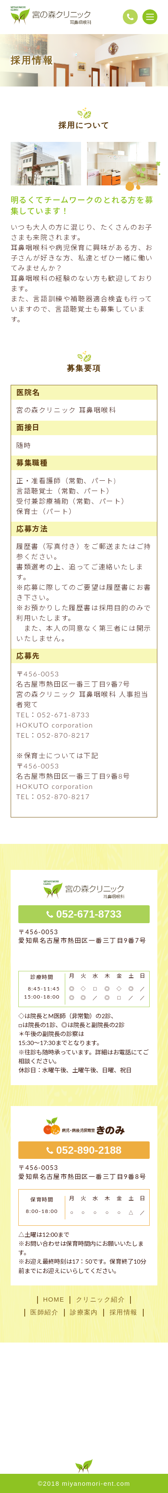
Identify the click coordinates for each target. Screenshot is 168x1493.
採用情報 (124, 1312)
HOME (53, 1300)
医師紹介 (44, 1312)
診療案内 (84, 1312)
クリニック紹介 (100, 1300)
